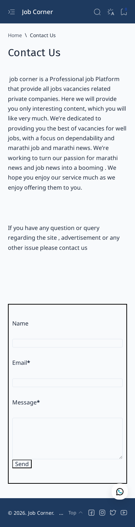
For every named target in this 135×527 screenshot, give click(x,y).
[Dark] (110, 11)
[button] (91, 512)
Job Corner (38, 12)
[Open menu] (11, 11)
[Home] (15, 35)
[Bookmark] (123, 11)
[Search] (97, 11)
